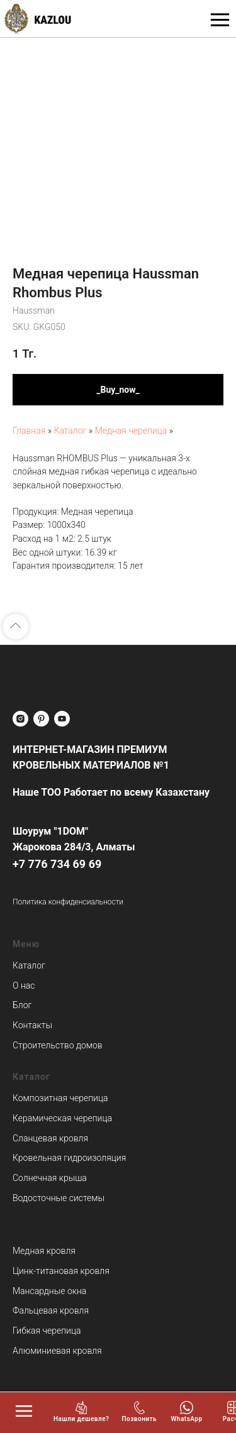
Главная (29, 431)
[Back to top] (15, 626)
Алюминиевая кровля (57, 1351)
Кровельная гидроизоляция (69, 1158)
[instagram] (20, 719)
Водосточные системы (58, 1198)
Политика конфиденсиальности (68, 902)
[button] (81, 1412)
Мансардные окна (49, 1291)
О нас (24, 985)
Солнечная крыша (50, 1178)
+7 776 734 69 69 (57, 863)
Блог (22, 1005)
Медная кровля (44, 1251)
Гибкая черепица (47, 1331)
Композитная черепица (60, 1098)
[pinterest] (41, 719)
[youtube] (62, 719)
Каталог (70, 431)
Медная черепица (131, 431)
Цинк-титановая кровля (61, 1271)
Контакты (32, 1025)
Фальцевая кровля (51, 1310)
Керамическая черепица (62, 1118)
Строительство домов (58, 1045)
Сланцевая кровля (50, 1138)
